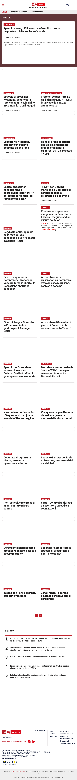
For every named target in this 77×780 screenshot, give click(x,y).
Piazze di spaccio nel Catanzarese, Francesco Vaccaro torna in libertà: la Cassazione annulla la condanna (19, 282)
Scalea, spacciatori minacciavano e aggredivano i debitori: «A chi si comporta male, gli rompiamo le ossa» (19, 192)
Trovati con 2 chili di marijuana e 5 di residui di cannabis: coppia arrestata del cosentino (56, 191)
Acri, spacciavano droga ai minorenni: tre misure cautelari (19, 505)
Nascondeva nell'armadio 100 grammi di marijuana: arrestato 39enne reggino (19, 415)
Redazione (7, 771)
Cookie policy (36, 771)
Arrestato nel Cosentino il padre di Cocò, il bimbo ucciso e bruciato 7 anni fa (56, 325)
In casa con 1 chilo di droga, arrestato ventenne (20, 594)
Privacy (28, 771)
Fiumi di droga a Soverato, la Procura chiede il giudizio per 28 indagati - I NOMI (19, 326)
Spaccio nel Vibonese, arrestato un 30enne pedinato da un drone (17, 144)
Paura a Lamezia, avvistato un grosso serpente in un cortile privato (37, 657)
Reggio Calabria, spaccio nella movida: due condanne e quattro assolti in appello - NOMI (20, 236)
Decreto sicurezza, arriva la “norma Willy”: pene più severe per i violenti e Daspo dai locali (57, 372)
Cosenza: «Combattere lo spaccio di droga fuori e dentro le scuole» (56, 550)
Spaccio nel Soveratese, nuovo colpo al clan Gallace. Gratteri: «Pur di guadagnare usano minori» (19, 372)
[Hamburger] (3, 5)
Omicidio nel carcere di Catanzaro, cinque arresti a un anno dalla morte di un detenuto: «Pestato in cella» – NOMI (40, 639)
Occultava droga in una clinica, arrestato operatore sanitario (17, 460)
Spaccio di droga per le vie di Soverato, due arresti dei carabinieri (57, 460)
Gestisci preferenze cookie (57, 771)
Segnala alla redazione (17, 771)
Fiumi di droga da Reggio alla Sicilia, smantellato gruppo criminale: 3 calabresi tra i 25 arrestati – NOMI (56, 147)
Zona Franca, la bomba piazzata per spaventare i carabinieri (56, 595)
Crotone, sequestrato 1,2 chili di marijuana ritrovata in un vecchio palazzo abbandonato (56, 101)
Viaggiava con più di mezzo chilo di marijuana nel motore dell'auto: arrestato (57, 415)
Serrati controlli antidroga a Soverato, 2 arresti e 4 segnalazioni (56, 505)
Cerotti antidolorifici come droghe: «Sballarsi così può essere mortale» (20, 550)
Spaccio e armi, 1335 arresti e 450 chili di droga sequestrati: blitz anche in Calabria (32, 30)
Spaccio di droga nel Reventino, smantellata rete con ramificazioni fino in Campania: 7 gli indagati (19, 101)
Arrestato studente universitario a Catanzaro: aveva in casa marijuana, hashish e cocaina (56, 281)
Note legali (45, 771)
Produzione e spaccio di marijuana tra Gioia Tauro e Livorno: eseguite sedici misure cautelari (57, 215)
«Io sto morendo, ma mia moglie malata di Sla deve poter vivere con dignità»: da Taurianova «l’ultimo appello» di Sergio (37, 648)
